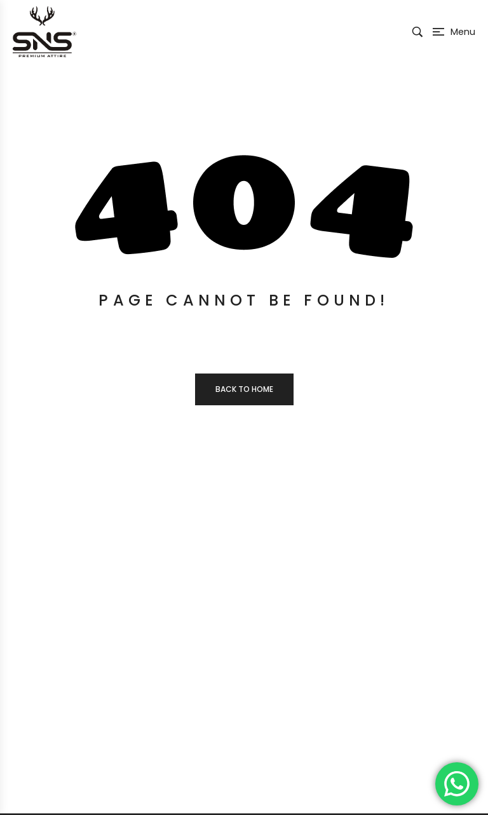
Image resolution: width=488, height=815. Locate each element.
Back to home (244, 389)
